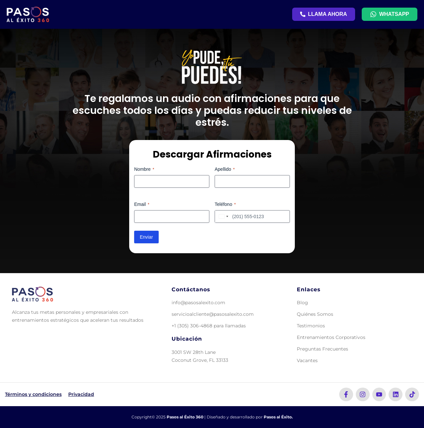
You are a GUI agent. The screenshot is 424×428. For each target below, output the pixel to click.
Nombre (144, 169)
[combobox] (222, 216)
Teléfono (225, 205)
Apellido (225, 169)
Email (141, 205)
